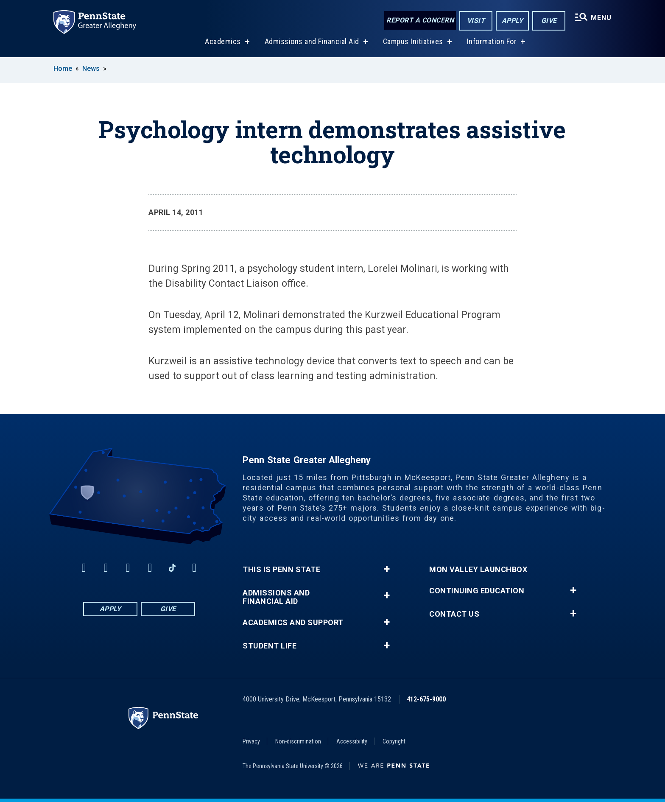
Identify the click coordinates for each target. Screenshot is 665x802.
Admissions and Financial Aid (312, 41)
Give (549, 21)
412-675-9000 (426, 699)
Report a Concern (420, 20)
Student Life (269, 646)
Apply (512, 21)
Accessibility (351, 741)
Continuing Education (476, 591)
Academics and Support (293, 622)
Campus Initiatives (413, 41)
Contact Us (454, 614)
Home (62, 68)
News (91, 68)
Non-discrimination (298, 741)
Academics (223, 41)
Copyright (394, 741)
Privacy (251, 741)
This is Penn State (281, 569)
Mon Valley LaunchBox (478, 569)
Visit (476, 21)
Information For (492, 41)
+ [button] (386, 569)
